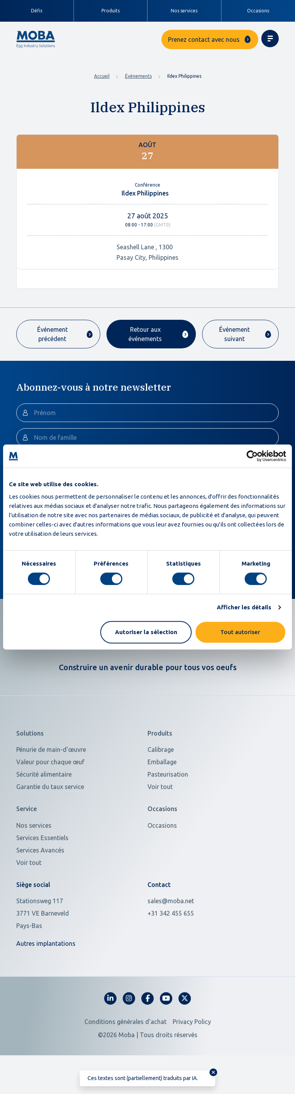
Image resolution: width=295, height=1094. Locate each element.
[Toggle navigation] (270, 38)
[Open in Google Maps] (77, 939)
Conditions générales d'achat (125, 1047)
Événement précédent (52, 334)
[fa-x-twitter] (184, 1025)
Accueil (102, 76)
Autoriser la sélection (146, 632)
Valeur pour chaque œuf (50, 788)
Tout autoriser (240, 632)
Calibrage (161, 776)
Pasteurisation (168, 800)
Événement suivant (234, 334)
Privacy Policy (192, 1047)
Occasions (258, 10)
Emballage (162, 788)
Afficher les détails (244, 607)
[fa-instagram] (129, 1025)
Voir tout (160, 813)
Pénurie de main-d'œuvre (51, 776)
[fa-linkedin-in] (110, 1025)
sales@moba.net (171, 927)
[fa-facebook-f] (147, 1025)
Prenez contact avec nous (204, 39)
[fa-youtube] (166, 1025)
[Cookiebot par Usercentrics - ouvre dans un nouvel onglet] (252, 456)
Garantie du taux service (50, 813)
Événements (138, 76)
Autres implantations (45, 969)
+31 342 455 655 (171, 939)
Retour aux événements (145, 334)
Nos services (184, 10)
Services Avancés (40, 876)
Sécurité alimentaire (44, 800)
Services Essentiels (42, 864)
